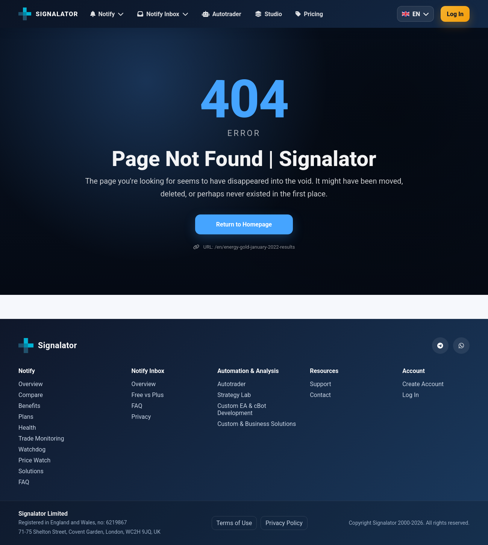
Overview (30, 384)
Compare (30, 395)
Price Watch (34, 460)
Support (320, 384)
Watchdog (31, 449)
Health (27, 427)
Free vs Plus (148, 395)
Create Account (423, 384)
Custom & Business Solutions (256, 423)
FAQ (23, 482)
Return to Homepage (244, 224)
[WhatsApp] (461, 345)
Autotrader (231, 384)
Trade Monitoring (41, 438)
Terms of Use (234, 523)
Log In (455, 14)
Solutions (31, 471)
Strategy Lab (234, 395)
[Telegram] (440, 345)
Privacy (141, 416)
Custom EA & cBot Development (241, 409)
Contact (320, 395)
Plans (25, 416)
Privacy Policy (284, 523)
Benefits (29, 405)
